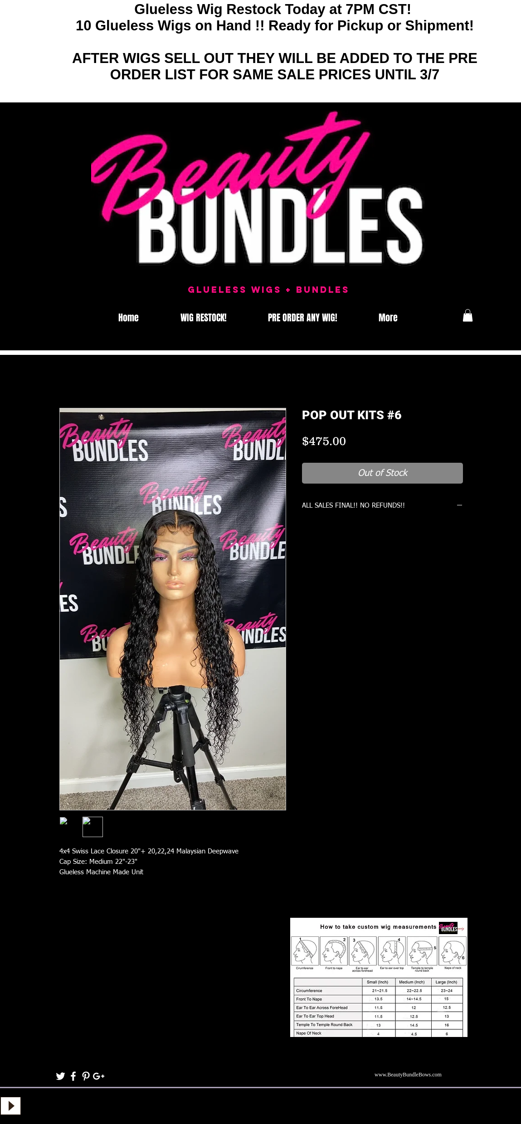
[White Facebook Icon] (73, 1076)
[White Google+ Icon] (99, 1076)
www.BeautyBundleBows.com (408, 1074)
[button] (468, 315)
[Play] (10, 1105)
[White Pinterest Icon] (86, 1076)
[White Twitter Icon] (60, 1076)
